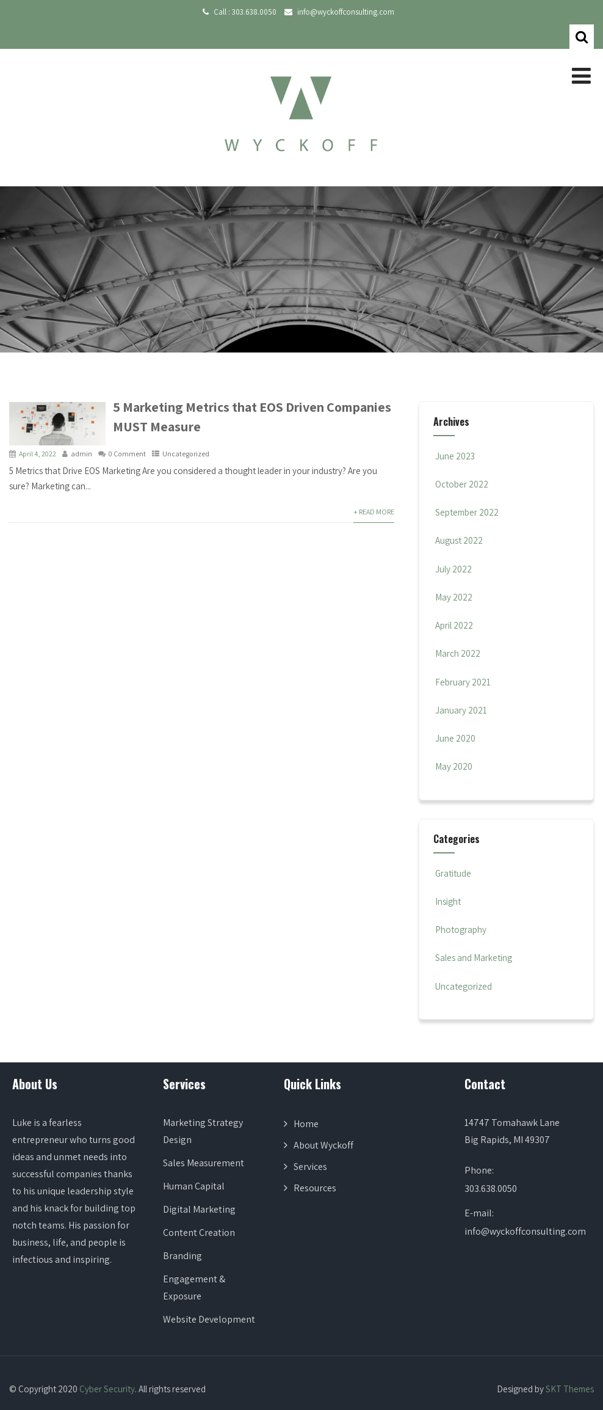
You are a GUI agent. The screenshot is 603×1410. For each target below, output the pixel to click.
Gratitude (452, 873)
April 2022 (454, 625)
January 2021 (461, 710)
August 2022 (459, 540)
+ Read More (373, 511)
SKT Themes (570, 1389)
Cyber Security (107, 1389)
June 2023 (455, 456)
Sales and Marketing (472, 957)
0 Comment (127, 453)
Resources (315, 1188)
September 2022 (467, 512)
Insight (447, 901)
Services (310, 1166)
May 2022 (453, 597)
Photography (459, 929)
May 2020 (453, 766)
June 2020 (455, 738)
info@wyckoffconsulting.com (345, 12)
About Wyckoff (323, 1145)
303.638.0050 (254, 12)
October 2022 (461, 484)
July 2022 (453, 569)
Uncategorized (185, 453)
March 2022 (457, 653)
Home (306, 1123)
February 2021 (463, 682)
